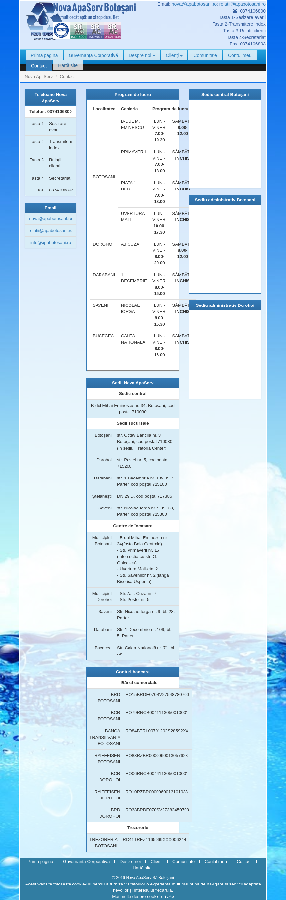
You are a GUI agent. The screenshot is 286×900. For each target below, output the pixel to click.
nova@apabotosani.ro (194, 4)
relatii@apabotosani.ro (242, 4)
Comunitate (205, 55)
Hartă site (68, 65)
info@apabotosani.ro (50, 242)
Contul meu (240, 55)
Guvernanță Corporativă (93, 55)
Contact (39, 65)
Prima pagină (44, 55)
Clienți (174, 55)
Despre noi (142, 55)
